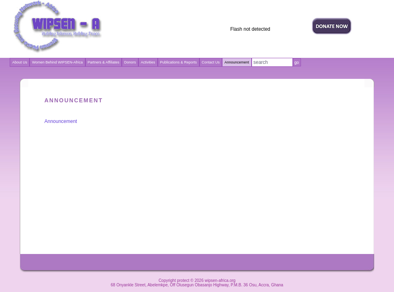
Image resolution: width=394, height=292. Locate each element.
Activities (148, 62)
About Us (19, 62)
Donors (130, 62)
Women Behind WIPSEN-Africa (57, 62)
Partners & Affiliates (103, 62)
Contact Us (211, 62)
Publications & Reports (178, 62)
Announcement (60, 121)
